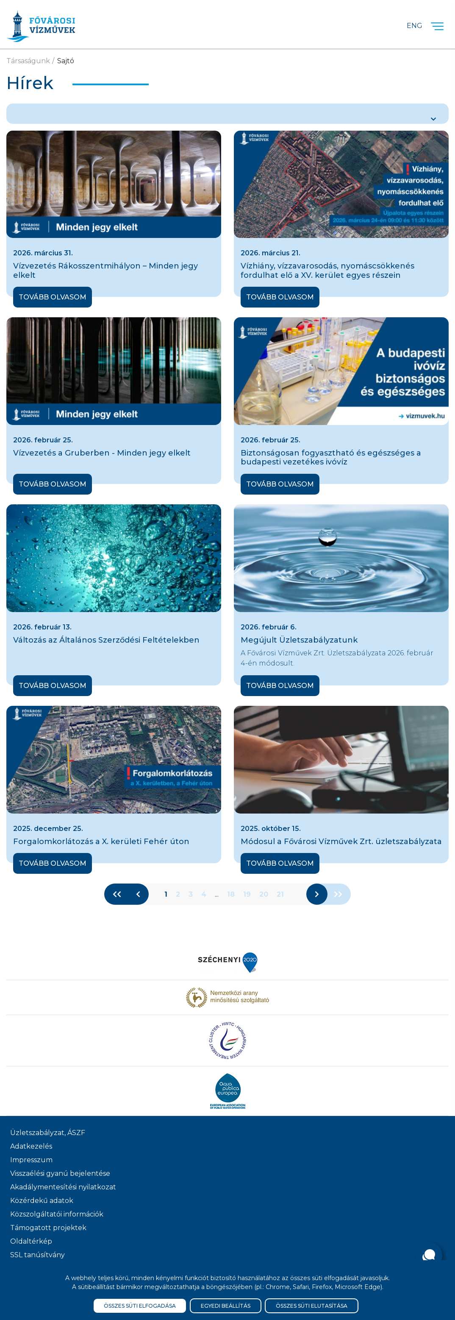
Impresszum (31, 1160)
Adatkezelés (31, 1146)
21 (280, 894)
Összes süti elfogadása (140, 1306)
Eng (414, 26)
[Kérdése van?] (428, 1255)
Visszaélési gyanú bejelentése (60, 1173)
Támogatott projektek (48, 1228)
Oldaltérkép (31, 1241)
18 (231, 894)
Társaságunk (28, 61)
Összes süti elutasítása (311, 1306)
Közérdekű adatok (41, 1201)
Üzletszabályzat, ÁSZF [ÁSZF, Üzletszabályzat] (47, 1133)
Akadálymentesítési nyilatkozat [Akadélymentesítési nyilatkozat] (63, 1187)
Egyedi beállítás (225, 1306)
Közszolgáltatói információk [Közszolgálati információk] (56, 1214)
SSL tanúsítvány (37, 1255)
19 (247, 894)
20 (263, 894)
